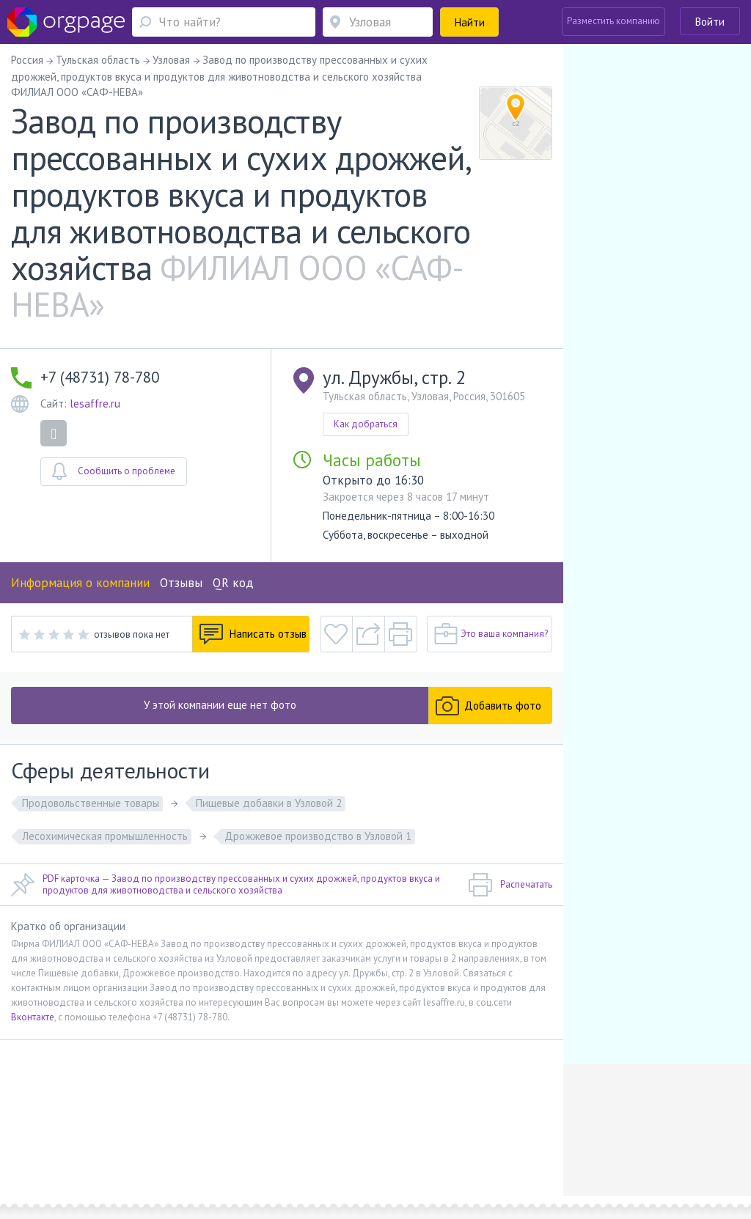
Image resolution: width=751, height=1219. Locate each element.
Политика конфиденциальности (385, 1132)
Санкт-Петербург (193, 1153)
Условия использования (257, 1132)
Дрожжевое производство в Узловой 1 (317, 836)
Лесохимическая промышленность (105, 836)
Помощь (48, 1132)
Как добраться (366, 424)
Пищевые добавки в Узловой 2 (269, 803)
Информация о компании (80, 583)
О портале (95, 1132)
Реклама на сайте (162, 1132)
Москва (47, 1153)
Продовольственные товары (90, 803)
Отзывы (181, 583)
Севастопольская (117, 1153)
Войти (710, 22)
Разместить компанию (613, 21)
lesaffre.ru (95, 403)
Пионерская (271, 1153)
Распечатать (510, 884)
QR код (233, 583)
